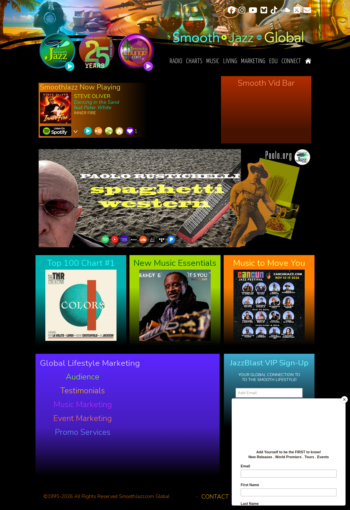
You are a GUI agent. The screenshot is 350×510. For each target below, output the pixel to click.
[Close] (344, 399)
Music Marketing (83, 404)
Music (212, 61)
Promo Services (82, 432)
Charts (194, 61)
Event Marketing (82, 418)
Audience (82, 377)
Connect (291, 61)
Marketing (253, 61)
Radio (176, 61)
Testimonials (82, 391)
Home (308, 61)
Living (230, 61)
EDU (273, 61)
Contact (215, 497)
